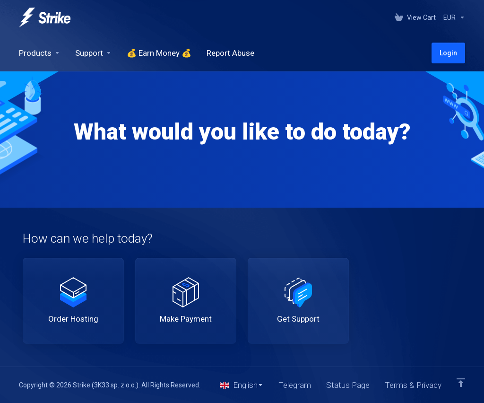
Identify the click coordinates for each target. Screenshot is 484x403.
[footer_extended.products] (39, 53)
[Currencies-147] (452, 17)
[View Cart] (415, 17)
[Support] (93, 53)
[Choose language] (241, 385)
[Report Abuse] (230, 53)
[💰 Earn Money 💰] (159, 53)
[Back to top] (461, 383)
